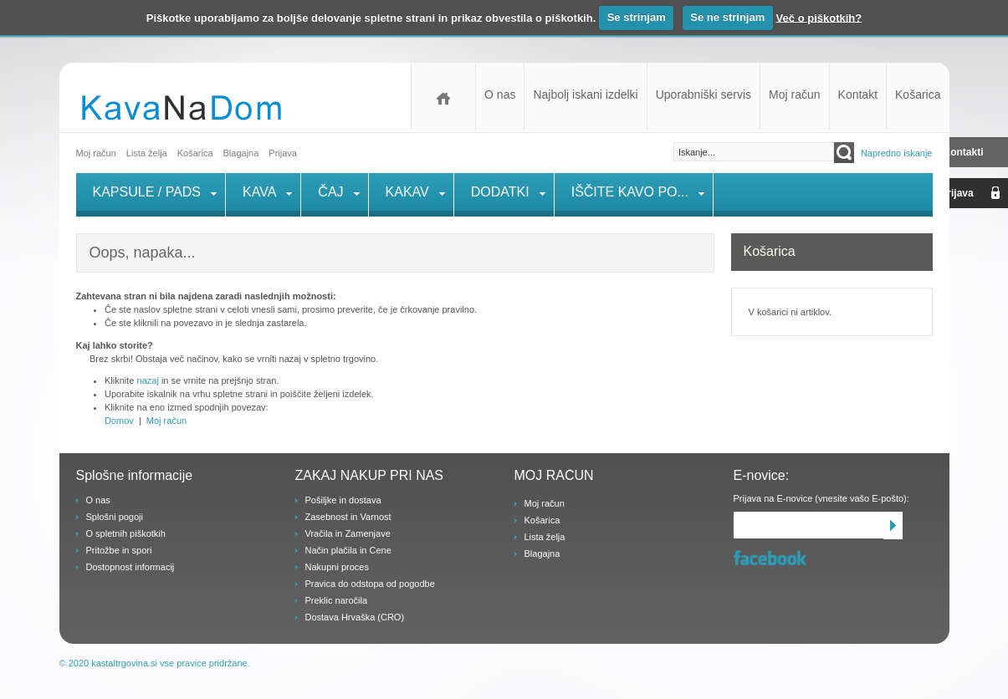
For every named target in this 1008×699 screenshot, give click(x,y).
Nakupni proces (337, 567)
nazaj (148, 380)
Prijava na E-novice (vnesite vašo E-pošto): (821, 498)
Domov (443, 96)
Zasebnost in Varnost (348, 517)
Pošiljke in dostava (343, 500)
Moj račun (794, 94)
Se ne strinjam (727, 17)
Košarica (917, 94)
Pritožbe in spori (119, 550)
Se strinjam (636, 17)
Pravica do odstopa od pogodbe (370, 584)
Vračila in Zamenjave (348, 533)
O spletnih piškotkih (126, 533)
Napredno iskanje (897, 153)
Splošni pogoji (115, 517)
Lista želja (146, 153)
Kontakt (858, 94)
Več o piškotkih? (819, 17)
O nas (499, 94)
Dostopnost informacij (130, 567)
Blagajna (542, 553)
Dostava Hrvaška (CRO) (355, 617)
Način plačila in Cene (348, 550)
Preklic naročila (336, 600)
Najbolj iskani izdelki (585, 94)
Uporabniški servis (703, 94)
